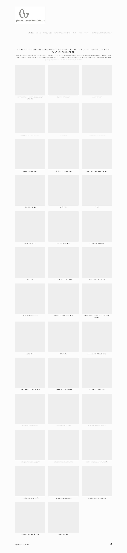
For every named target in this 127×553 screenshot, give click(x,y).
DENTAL (39, 32)
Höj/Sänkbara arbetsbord (62, 32)
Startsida (31, 32)
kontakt (87, 32)
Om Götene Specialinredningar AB (102, 32)
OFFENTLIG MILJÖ (47, 32)
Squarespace (25, 544)
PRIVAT (80, 32)
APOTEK (75, 32)
